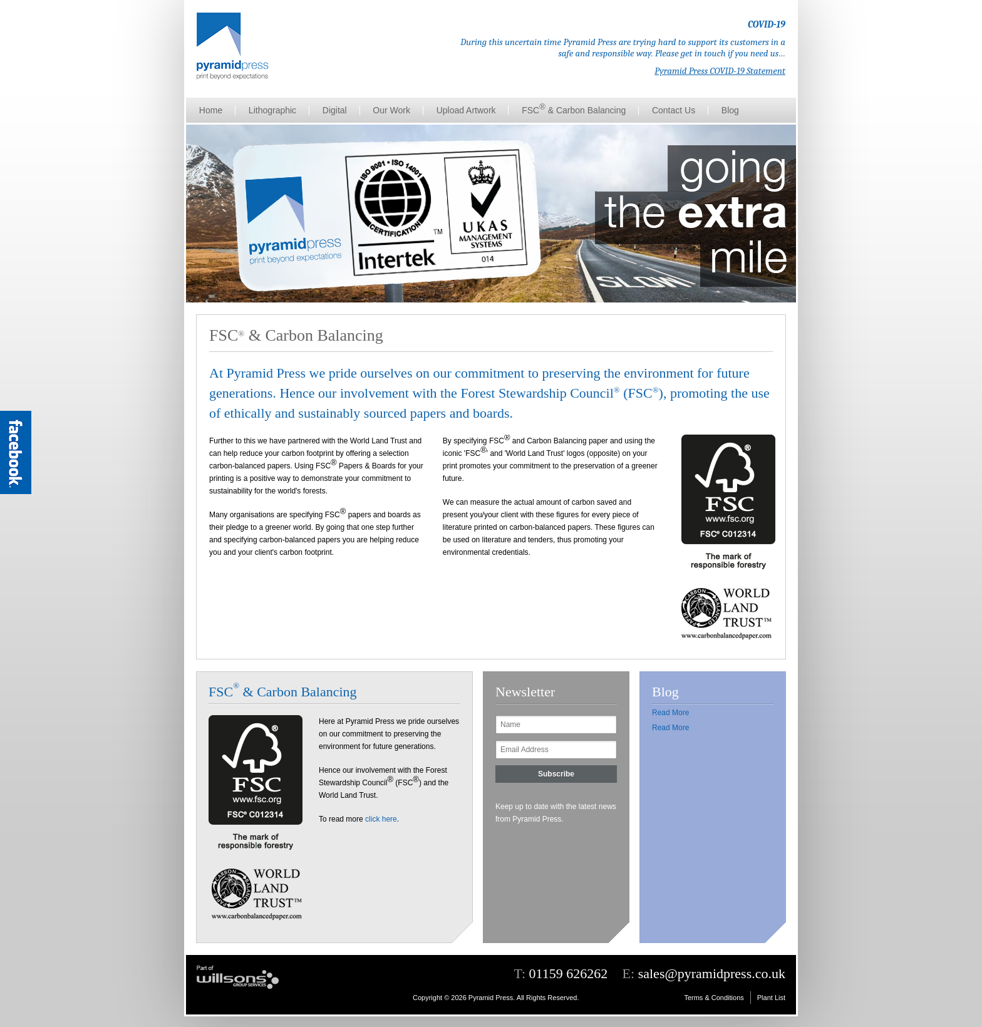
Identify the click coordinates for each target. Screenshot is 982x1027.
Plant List (771, 997)
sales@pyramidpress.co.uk (711, 973)
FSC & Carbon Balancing (574, 108)
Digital (335, 110)
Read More (670, 712)
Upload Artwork (466, 110)
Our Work (391, 110)
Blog (730, 110)
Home (210, 110)
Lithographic (272, 110)
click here (381, 819)
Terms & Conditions (713, 997)
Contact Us (673, 110)
